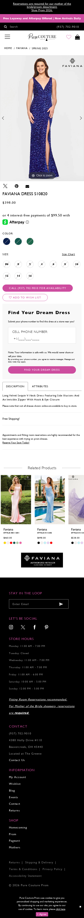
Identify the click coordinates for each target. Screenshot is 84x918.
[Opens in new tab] (42, 559)
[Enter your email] (39, 604)
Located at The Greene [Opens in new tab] (25, 753)
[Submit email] (61, 604)
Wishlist (15, 783)
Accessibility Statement (25, 875)
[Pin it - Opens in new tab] (16, 186)
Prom (12, 834)
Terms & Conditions (23, 869)
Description (15, 386)
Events (13, 797)
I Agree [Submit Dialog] (41, 914)
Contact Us (17, 760)
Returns (14, 810)
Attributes (40, 386)
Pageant (14, 840)
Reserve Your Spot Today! (15, 442)
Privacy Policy (52, 869)
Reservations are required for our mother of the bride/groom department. (42, 5)
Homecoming (18, 827)
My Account (17, 777)
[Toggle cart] (77, 37)
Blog (12, 790)
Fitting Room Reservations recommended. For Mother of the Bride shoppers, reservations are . (42, 706)
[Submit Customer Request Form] (42, 370)
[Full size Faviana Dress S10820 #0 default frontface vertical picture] (42, 118)
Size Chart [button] (68, 254)
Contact (14, 803)
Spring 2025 (40, 48)
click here (60, 909)
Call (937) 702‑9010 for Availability (37, 288)
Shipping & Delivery (39, 862)
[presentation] (15, 499)
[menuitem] (11, 627)
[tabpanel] (42, 118)
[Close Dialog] (80, 907)
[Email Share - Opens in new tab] (27, 186)
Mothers (14, 847)
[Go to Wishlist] (68, 37)
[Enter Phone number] (31, 339)
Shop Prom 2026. (42, 10)
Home (8, 48)
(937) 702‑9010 (20, 733)
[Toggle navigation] (7, 37)
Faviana (21, 48)
